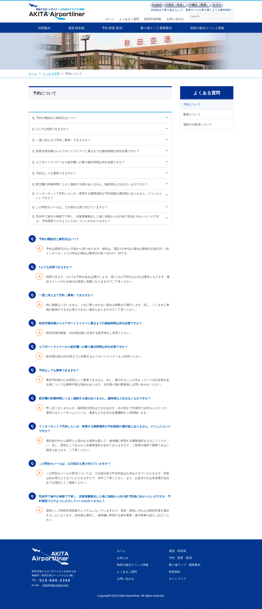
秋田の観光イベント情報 (207, 28)
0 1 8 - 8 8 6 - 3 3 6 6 (55, 580)
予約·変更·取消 (112, 28)
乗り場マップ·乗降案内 (156, 28)
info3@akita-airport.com (55, 585)
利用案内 (44, 28)
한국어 (217, 5)
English (157, 5)
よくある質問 (51, 73)
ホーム (33, 73)
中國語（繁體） (199, 5)
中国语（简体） (175, 5)
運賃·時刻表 (76, 28)
